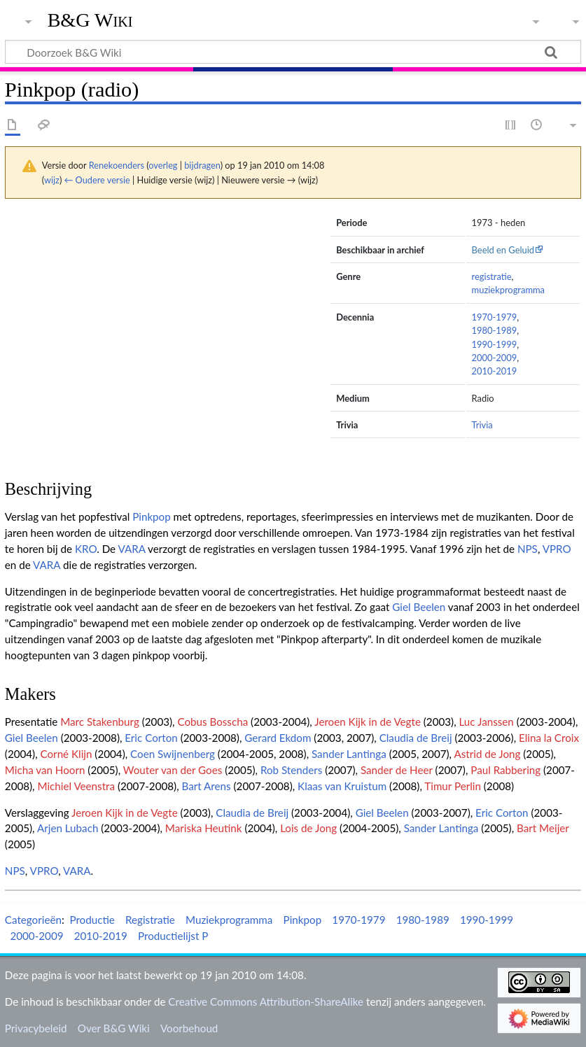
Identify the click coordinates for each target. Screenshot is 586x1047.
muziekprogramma (508, 289)
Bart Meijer (543, 828)
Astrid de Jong (487, 753)
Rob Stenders (291, 770)
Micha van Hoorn (45, 770)
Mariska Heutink (203, 828)
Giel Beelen (418, 606)
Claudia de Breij (415, 737)
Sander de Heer (397, 770)
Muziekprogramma (229, 919)
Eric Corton (151, 737)
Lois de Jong (308, 828)
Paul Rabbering (505, 770)
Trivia (482, 424)
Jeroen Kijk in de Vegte (367, 721)
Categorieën (33, 919)
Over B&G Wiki (114, 1028)
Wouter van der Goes (173, 770)
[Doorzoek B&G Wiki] (293, 52)
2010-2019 (494, 371)
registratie (492, 276)
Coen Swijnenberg (172, 753)
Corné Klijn (66, 753)
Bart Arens (205, 786)
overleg (162, 165)
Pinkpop (151, 516)
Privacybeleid (36, 1028)
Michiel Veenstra (76, 786)
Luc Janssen (486, 721)
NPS (527, 548)
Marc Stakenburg (99, 721)
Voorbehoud (189, 1028)
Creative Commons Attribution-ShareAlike (265, 1001)
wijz (52, 179)
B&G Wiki (90, 20)
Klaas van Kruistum (342, 786)
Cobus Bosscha (212, 721)
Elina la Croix (549, 737)
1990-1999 (494, 344)
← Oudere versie (97, 179)
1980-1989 (494, 330)
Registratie (150, 919)
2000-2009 (494, 357)
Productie (91, 919)
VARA (131, 548)
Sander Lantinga (349, 753)
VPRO (557, 548)
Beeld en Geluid (503, 249)
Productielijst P (173, 935)
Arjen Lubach (67, 828)
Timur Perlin (452, 786)
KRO (86, 548)
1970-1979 (494, 317)
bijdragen (202, 165)
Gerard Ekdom (277, 737)
